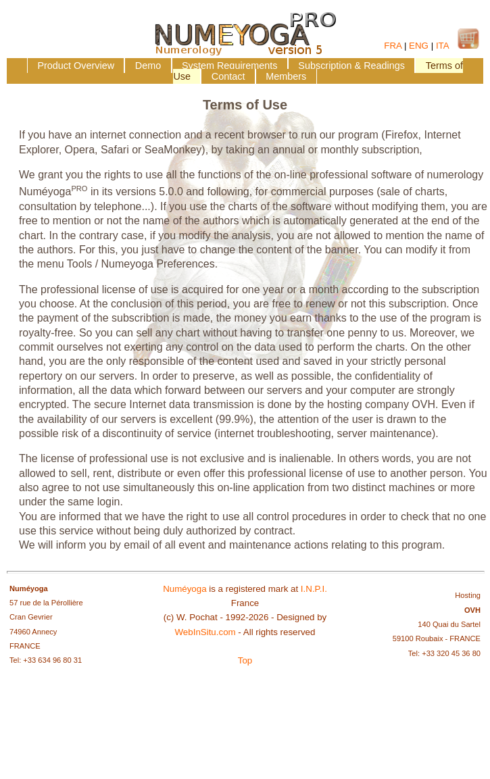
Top (245, 660)
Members (286, 76)
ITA (442, 46)
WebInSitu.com (205, 632)
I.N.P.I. (314, 589)
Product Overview (75, 65)
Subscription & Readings (351, 65)
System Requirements (230, 65)
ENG (418, 46)
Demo (148, 65)
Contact (228, 76)
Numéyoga (184, 589)
